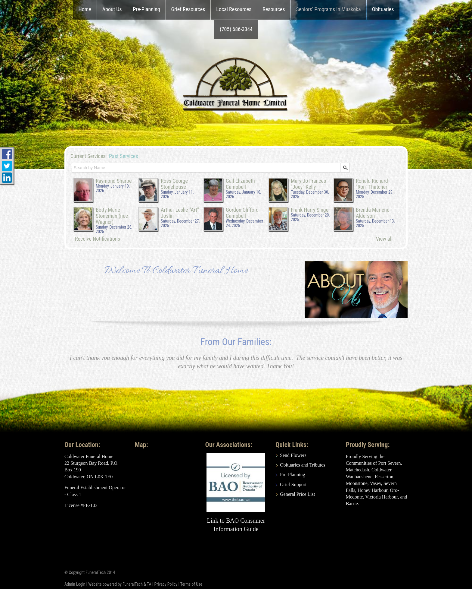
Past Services (123, 156)
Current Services (88, 156)
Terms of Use (191, 584)
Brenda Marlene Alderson (372, 213)
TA (149, 584)
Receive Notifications (97, 239)
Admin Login (74, 584)
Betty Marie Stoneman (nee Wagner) (112, 216)
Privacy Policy (165, 584)
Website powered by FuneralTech (115, 584)
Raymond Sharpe (114, 181)
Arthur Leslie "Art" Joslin (180, 213)
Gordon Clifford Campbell (242, 213)
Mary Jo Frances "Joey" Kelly (308, 184)
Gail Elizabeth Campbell (240, 184)
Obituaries (383, 9)
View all (384, 239)
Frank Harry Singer (310, 210)
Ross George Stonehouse (174, 184)
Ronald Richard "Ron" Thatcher (372, 184)
